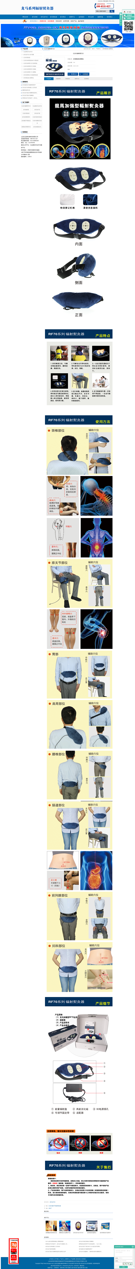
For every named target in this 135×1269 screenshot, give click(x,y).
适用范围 (66, 21)
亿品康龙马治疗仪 (27, 51)
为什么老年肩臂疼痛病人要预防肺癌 (54, 1241)
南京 (84, 1267)
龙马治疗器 (37, 113)
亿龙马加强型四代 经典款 (29, 69)
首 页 (93, 48)
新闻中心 (72, 17)
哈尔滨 (75, 1267)
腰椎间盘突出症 (26, 90)
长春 (86, 1267)
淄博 (81, 1267)
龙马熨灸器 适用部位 (28, 78)
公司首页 (51, 1259)
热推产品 (50, 1267)
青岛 (63, 1267)
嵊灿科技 (82, 1265)
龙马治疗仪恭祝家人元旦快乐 (29, 87)
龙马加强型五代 (37, 126)
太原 (72, 1267)
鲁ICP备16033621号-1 (56, 1265)
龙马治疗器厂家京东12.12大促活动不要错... (90, 1246)
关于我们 (56, 1259)
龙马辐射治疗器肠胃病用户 (29, 85)
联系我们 (109, 17)
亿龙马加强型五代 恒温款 (29, 66)
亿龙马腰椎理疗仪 (26, 106)
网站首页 (25, 17)
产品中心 (98, 48)
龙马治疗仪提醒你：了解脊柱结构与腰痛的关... (90, 1251)
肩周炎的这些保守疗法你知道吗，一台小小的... (90, 1244)
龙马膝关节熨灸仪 (26, 120)
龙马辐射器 (26, 109)
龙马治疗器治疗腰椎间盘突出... (30, 92)
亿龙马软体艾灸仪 (37, 117)
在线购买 (129, 15)
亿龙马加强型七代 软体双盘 (30, 63)
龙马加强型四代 (26, 117)
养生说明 (91, 17)
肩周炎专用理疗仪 (26, 126)
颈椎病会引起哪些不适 (64, 1232)
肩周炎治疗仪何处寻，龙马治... (30, 98)
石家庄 (69, 1267)
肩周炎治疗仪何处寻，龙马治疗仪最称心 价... (56, 1244)
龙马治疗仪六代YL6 (78, 1232)
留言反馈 (78, 1259)
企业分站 (100, 1)
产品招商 (73, 1259)
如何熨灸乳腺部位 (91, 1232)
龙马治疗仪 (44, 17)
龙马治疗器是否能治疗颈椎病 (86, 1241)
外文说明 (25, 21)
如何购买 (81, 17)
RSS (110, 1)
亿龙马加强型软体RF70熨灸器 (30, 60)
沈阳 (79, 1267)
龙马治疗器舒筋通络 (50, 1249)
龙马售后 (63, 17)
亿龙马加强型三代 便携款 (29, 72)
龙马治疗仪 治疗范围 (28, 54)
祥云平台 (71, 1265)
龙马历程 (35, 17)
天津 (66, 1267)
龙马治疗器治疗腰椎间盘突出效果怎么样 (55, 1251)
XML (113, 1)
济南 (61, 1267)
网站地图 (105, 1)
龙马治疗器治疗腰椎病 (28, 95)
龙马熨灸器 (53, 17)
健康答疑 (100, 17)
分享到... (129, 18)
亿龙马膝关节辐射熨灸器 (55, 1206)
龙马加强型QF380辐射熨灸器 (30, 75)
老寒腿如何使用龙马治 (51, 1232)
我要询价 (73, 74)
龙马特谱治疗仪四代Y (105, 1232)
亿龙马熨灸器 (26, 57)
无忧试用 (59, 21)
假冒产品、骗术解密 (77, 21)
